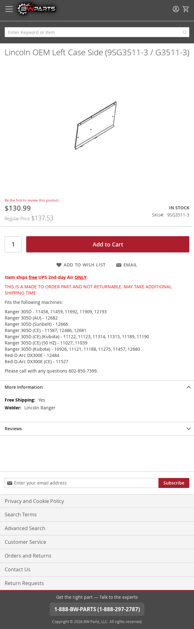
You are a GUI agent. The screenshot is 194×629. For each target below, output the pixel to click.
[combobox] (97, 32)
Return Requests (24, 583)
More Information (24, 387)
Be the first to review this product (32, 200)
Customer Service (25, 542)
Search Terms (21, 514)
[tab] (97, 387)
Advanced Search (25, 528)
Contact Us (18, 569)
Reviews (13, 429)
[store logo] (36, 8)
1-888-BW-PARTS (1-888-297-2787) (97, 609)
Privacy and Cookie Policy (34, 501)
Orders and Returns (28, 555)
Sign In (175, 9)
